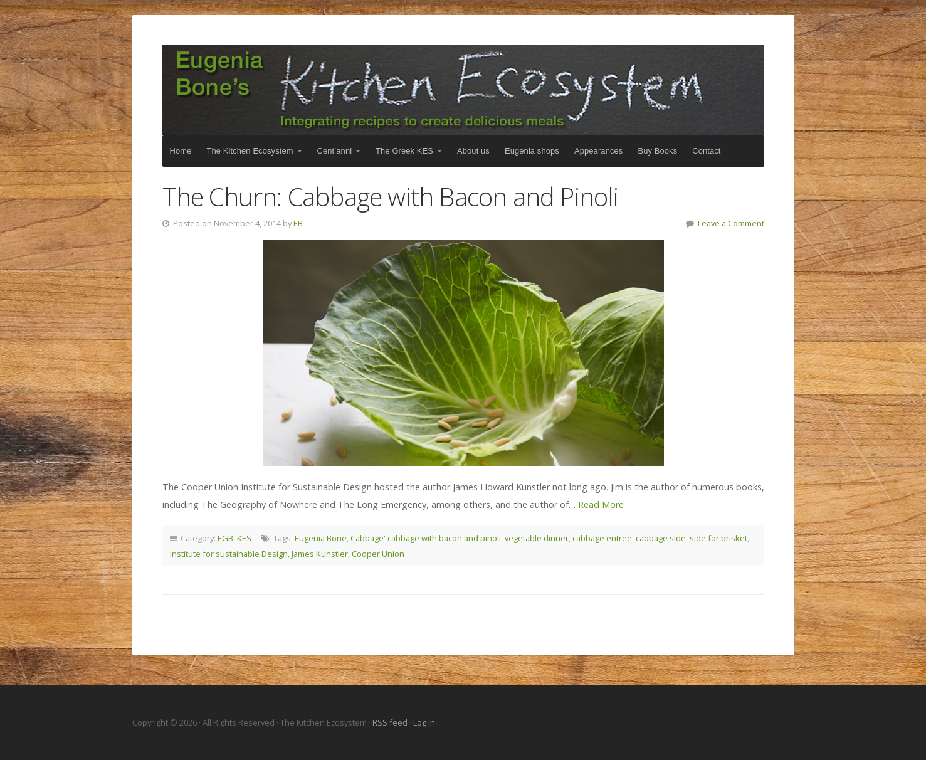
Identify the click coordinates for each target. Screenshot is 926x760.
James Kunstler (320, 553)
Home (181, 151)
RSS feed (390, 722)
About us (473, 151)
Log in (424, 722)
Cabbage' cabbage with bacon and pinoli (425, 538)
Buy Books (657, 151)
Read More (601, 504)
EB (298, 223)
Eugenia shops (532, 151)
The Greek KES (404, 151)
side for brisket (718, 538)
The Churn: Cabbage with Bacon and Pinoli (390, 196)
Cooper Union (378, 553)
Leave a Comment (731, 223)
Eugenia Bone (321, 538)
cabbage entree (602, 538)
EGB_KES (234, 538)
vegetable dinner (537, 538)
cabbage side (661, 538)
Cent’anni (334, 151)
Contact (706, 151)
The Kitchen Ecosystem (463, 90)
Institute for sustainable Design (229, 553)
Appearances (598, 151)
